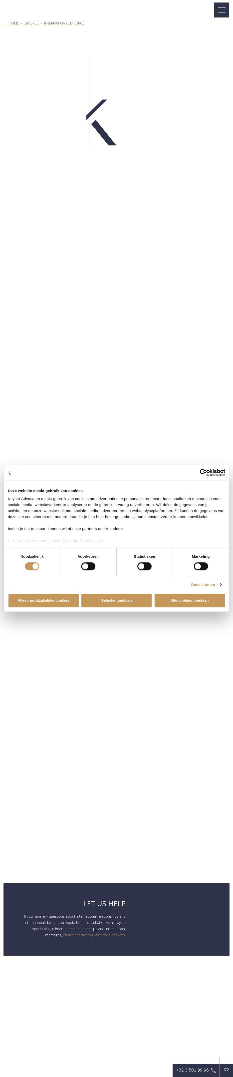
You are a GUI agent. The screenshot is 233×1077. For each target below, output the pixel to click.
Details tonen (203, 584)
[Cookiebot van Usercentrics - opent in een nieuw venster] (203, 472)
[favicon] (19, 10)
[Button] (226, 1070)
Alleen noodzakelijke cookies (43, 600)
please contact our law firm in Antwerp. (94, 935)
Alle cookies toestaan (189, 600)
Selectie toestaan (116, 600)
